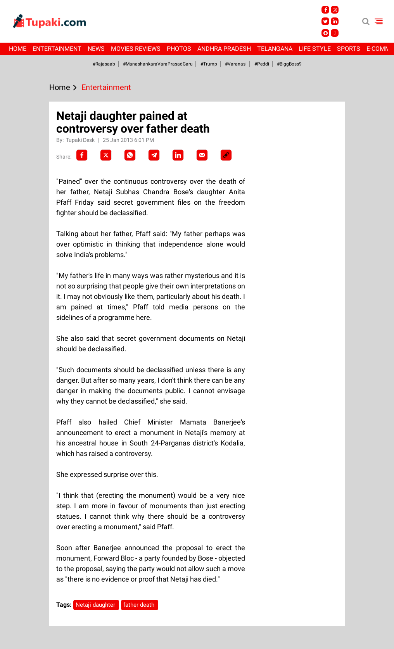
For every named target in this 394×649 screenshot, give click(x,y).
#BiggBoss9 (289, 64)
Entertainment (57, 48)
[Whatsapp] (130, 155)
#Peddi (261, 64)
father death (139, 604)
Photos (179, 48)
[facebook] (82, 155)
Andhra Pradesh (224, 48)
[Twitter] (106, 155)
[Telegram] (154, 155)
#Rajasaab (104, 64)
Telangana (274, 48)
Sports (348, 48)
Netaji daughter (96, 604)
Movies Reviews (136, 48)
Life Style (315, 48)
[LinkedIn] (178, 155)
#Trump (208, 64)
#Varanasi (236, 64)
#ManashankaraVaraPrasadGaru (158, 64)
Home (17, 48)
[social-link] (226, 155)
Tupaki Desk (81, 140)
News (96, 48)
